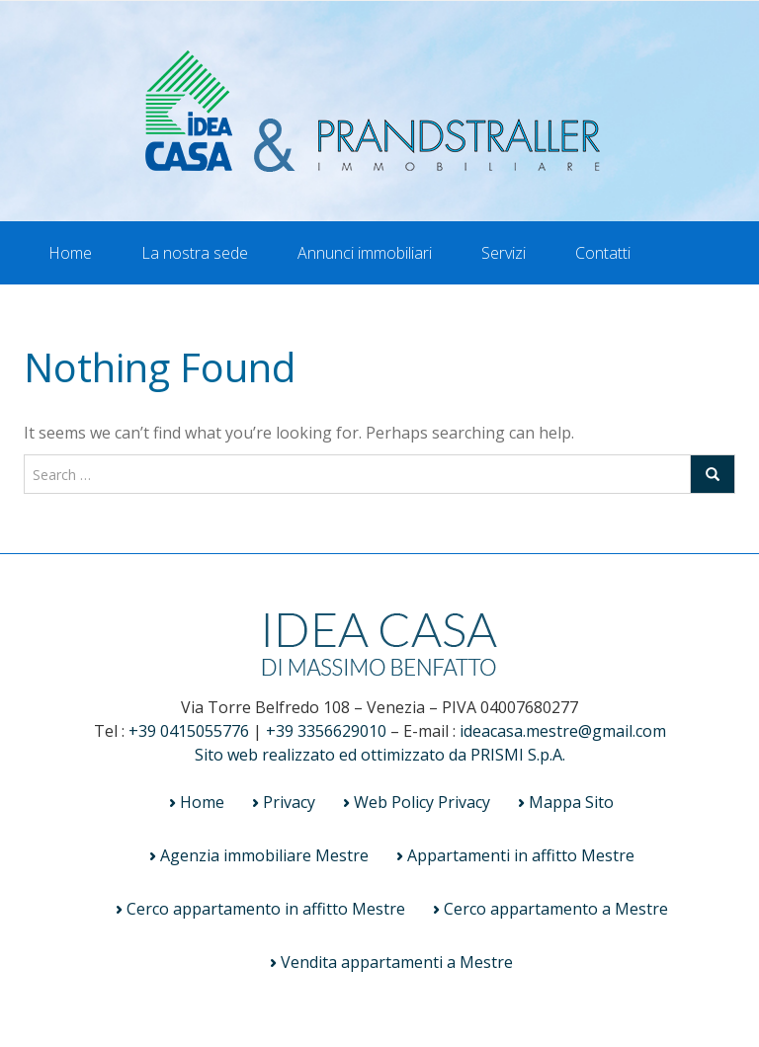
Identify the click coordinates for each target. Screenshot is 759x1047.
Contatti (603, 253)
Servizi (503, 253)
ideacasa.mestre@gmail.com (563, 731)
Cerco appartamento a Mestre (556, 909)
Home (70, 253)
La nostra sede (194, 253)
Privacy (289, 802)
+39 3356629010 (326, 731)
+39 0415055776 (188, 731)
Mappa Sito (571, 802)
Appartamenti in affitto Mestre (520, 855)
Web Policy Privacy (422, 802)
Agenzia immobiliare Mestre (264, 855)
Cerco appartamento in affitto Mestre (265, 909)
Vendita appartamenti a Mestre (397, 962)
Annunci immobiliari (364, 253)
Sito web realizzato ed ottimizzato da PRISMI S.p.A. (380, 754)
